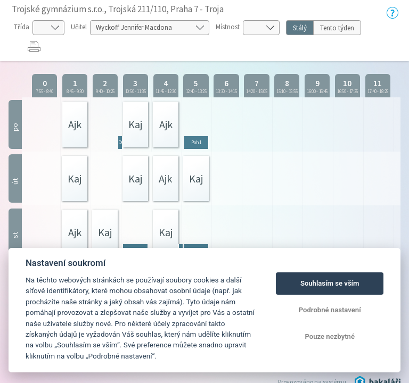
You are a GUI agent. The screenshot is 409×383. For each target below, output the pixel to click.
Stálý (300, 27)
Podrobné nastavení (330, 310)
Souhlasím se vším (329, 283)
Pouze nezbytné (330, 336)
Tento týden (337, 27)
